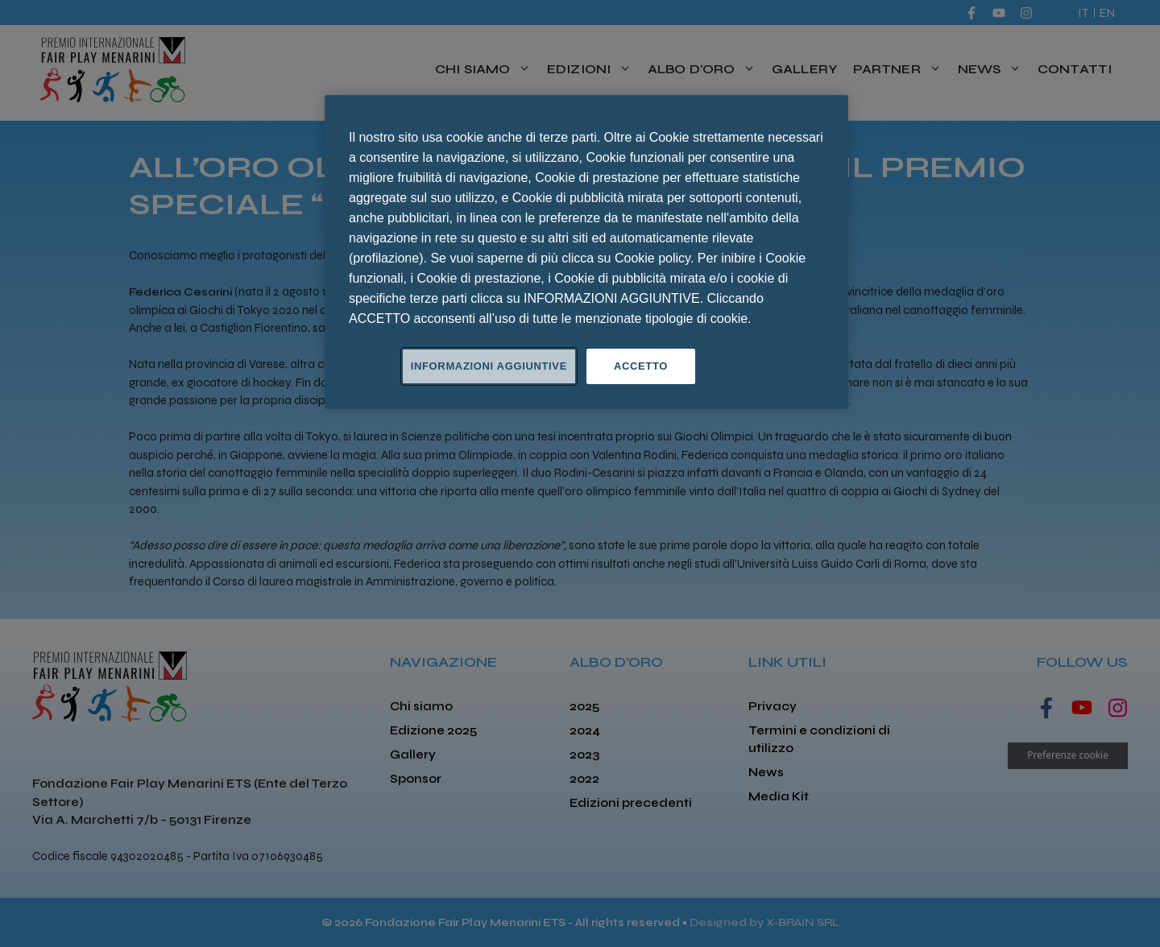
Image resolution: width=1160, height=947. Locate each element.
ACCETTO (641, 366)
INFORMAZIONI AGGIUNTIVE (489, 366)
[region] (586, 252)
